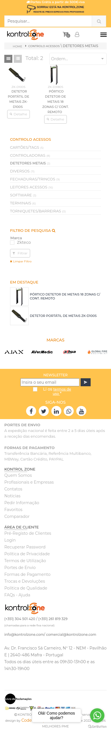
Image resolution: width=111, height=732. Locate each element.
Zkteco (24, 242)
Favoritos (13, 509)
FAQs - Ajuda (17, 595)
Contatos (13, 489)
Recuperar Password (25, 547)
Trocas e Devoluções (24, 581)
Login (10, 540)
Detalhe (18, 114)
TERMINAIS (23, 203)
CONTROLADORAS (30, 155)
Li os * (57, 391)
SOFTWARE (23, 195)
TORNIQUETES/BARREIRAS (38, 211)
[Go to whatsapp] (97, 715)
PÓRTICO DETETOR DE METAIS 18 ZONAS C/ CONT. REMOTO (55, 101)
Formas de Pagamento (27, 574)
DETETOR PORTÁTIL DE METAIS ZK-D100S (63, 316)
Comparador (17, 516)
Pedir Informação (21, 502)
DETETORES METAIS (30, 163)
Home (17, 46)
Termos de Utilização (25, 560)
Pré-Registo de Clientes (27, 533)
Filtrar (20, 253)
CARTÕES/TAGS (27, 147)
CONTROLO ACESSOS (44, 46)
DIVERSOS (22, 171)
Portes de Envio (20, 567)
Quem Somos (18, 475)
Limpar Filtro (21, 261)
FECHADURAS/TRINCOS (35, 179)
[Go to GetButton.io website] (97, 726)
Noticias (12, 495)
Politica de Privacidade (27, 553)
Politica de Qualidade (25, 588)
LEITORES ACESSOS (31, 187)
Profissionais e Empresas (29, 482)
